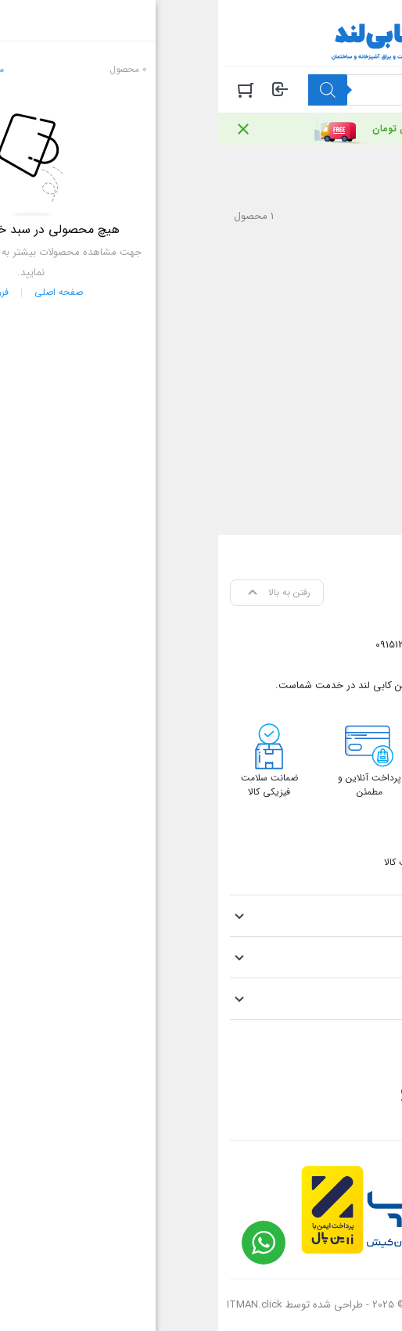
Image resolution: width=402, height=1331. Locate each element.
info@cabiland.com (316, 665)
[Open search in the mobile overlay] (240, 90)
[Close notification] (25, 129)
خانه (377, 170)
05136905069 (308, 645)
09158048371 (245, 645)
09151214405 (183, 645)
